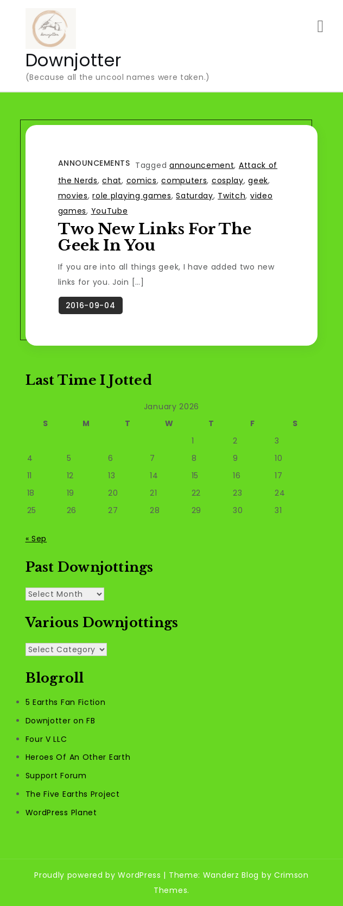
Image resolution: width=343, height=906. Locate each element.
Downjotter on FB (61, 720)
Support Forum (56, 775)
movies (73, 195)
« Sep (36, 538)
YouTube (109, 210)
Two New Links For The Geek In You (154, 237)
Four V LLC (46, 739)
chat (112, 180)
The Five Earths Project (73, 794)
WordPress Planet (61, 812)
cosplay (228, 180)
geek (258, 180)
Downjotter (74, 60)
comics (141, 180)
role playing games (132, 195)
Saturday (194, 195)
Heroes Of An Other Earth (78, 757)
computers (184, 180)
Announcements (94, 163)
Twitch (231, 195)
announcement (201, 165)
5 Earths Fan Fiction (66, 702)
